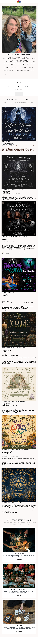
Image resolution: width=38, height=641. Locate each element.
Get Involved (19, 631)
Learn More (19, 559)
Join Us (19, 595)
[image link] (19, 1)
